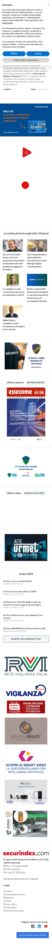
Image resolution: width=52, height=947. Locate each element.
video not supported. (26, 210)
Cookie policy (10, 907)
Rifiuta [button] (14, 53)
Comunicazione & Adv (14, 894)
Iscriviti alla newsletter (26, 639)
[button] (48, 4)
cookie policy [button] (7, 22)
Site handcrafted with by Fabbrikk (20, 879)
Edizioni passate (35, 382)
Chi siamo (8, 891)
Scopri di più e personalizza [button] (26, 59)
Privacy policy (10, 904)
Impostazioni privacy (13, 910)
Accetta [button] (38, 53)
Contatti (7, 901)
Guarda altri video (34, 493)
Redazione (8, 897)
